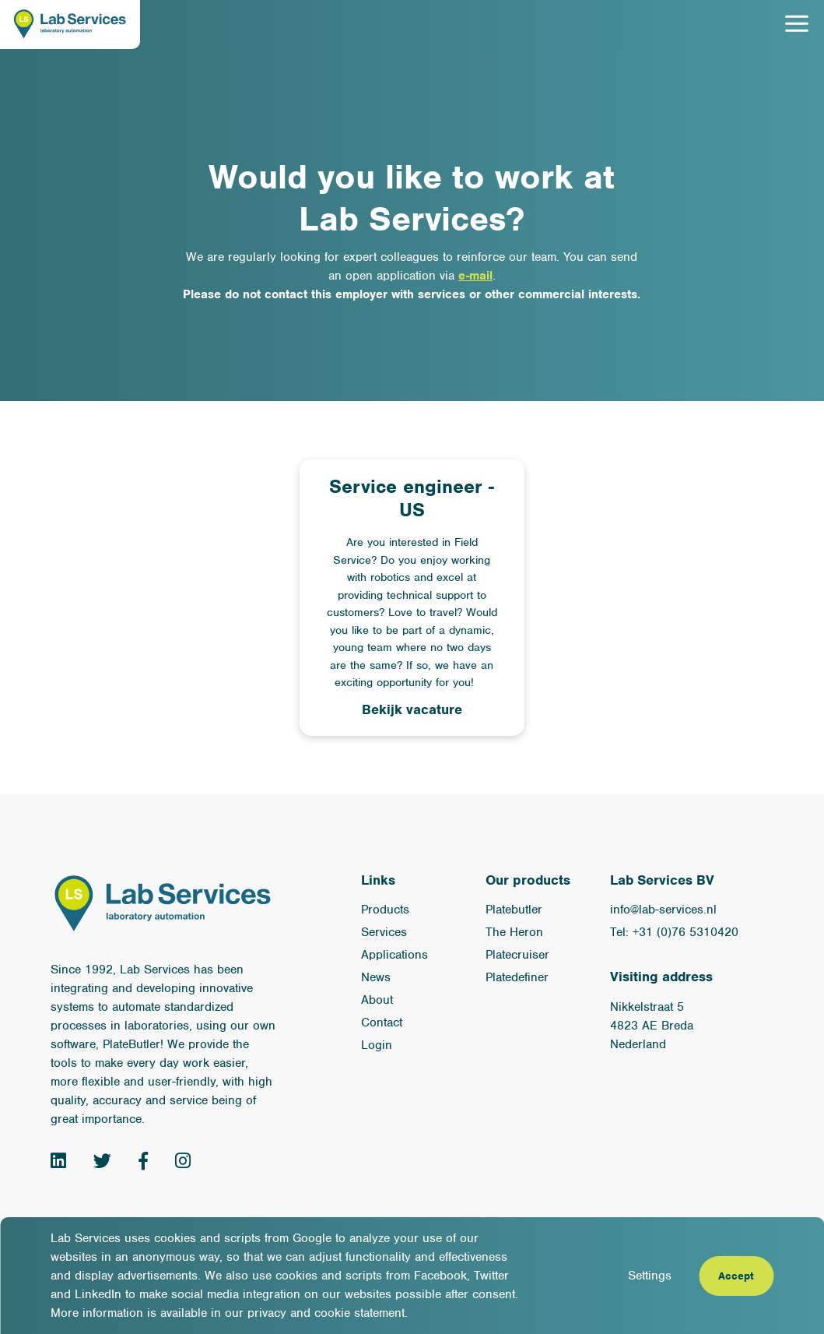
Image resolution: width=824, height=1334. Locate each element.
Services (384, 932)
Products (385, 909)
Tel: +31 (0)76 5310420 (674, 932)
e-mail (475, 275)
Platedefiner (517, 977)
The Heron (514, 932)
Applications (394, 955)
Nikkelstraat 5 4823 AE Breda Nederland (651, 1025)
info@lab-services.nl (663, 909)
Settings (649, 1275)
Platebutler (514, 909)
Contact (381, 1022)
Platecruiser (517, 955)
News (376, 977)
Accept (736, 1276)
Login (376, 1045)
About (377, 1000)
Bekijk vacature (412, 709)
